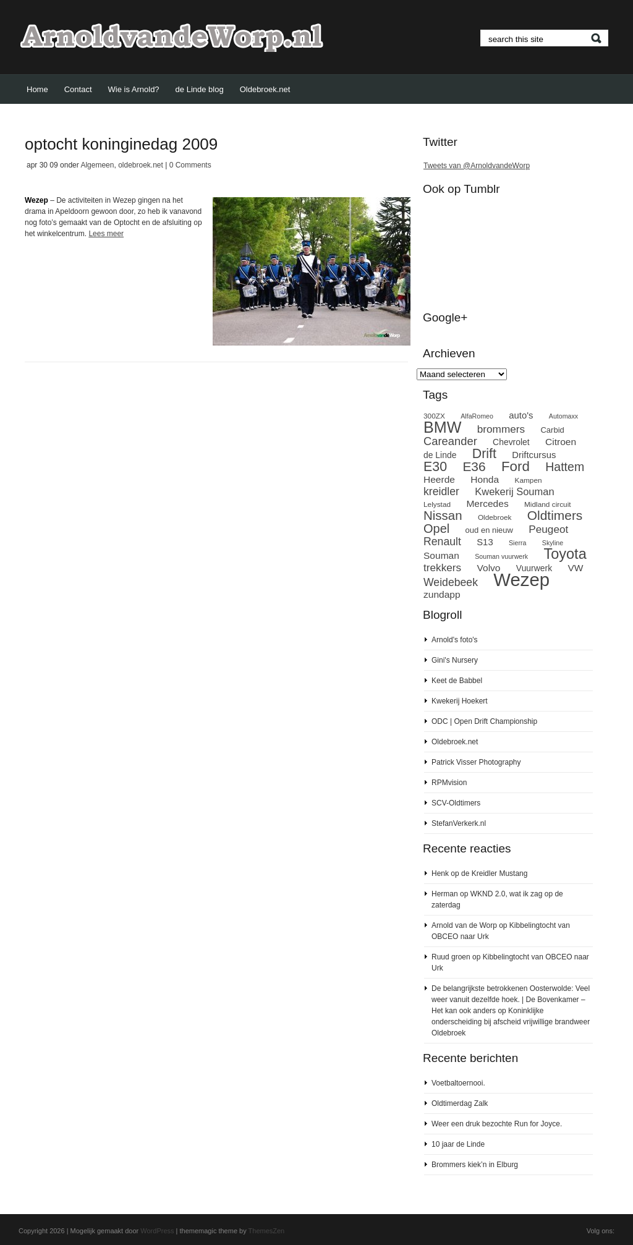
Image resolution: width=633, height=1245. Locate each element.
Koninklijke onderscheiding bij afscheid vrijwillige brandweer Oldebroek (510, 1021)
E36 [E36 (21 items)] (473, 466)
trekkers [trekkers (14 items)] (442, 567)
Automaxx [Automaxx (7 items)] (563, 416)
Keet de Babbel (456, 680)
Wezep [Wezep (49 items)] (521, 579)
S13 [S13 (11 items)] (485, 542)
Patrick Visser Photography (476, 762)
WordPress (157, 1230)
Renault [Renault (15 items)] (442, 541)
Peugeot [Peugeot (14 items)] (548, 529)
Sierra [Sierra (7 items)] (517, 542)
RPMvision (449, 782)
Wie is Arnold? (133, 89)
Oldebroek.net (265, 89)
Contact (78, 89)
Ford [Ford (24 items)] (515, 466)
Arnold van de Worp (464, 925)
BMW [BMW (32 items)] (442, 427)
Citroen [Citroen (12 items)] (560, 441)
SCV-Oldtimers (455, 803)
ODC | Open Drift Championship (484, 721)
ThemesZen (267, 1230)
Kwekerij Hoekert (459, 701)
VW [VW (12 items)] (576, 568)
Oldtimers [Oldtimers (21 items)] (555, 515)
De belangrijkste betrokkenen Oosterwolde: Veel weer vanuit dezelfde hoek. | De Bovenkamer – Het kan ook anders (510, 999)
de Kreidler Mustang (494, 873)
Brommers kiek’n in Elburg (474, 1164)
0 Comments (190, 165)
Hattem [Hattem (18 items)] (564, 467)
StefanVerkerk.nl (458, 823)
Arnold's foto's (454, 639)
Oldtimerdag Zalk (459, 1103)
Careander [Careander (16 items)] (450, 441)
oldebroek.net (140, 165)
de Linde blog (200, 89)
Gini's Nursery (454, 660)
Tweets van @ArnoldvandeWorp (476, 165)
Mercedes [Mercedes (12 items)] (487, 503)
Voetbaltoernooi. (458, 1083)
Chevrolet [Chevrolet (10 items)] (511, 442)
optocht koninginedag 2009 (121, 144)
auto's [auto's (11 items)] (521, 415)
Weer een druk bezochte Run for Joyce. (496, 1124)
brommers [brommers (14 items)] (501, 429)
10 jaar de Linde (458, 1144)
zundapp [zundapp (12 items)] (442, 594)
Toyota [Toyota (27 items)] (564, 554)
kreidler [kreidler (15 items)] (441, 491)
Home (37, 89)
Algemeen (97, 165)
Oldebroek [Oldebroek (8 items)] (495, 517)
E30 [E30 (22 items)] (435, 466)
